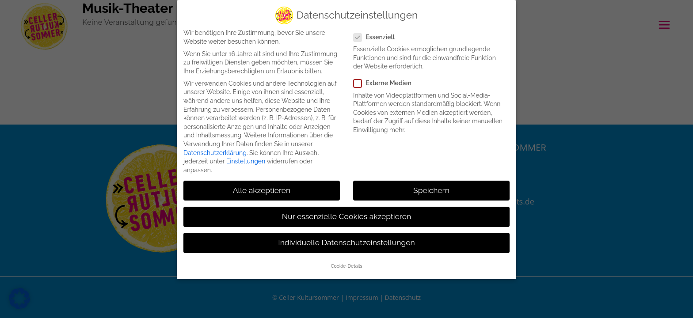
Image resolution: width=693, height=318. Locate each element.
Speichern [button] (431, 188)
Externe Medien (386, 81)
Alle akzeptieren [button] (262, 188)
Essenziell (377, 35)
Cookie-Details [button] (346, 263)
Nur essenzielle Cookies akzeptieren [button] (346, 214)
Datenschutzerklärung (215, 150)
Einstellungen (245, 159)
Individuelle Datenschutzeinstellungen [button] (346, 240)
